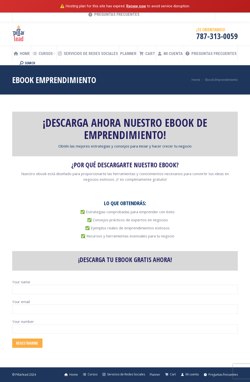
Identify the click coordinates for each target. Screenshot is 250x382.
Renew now (136, 6)
